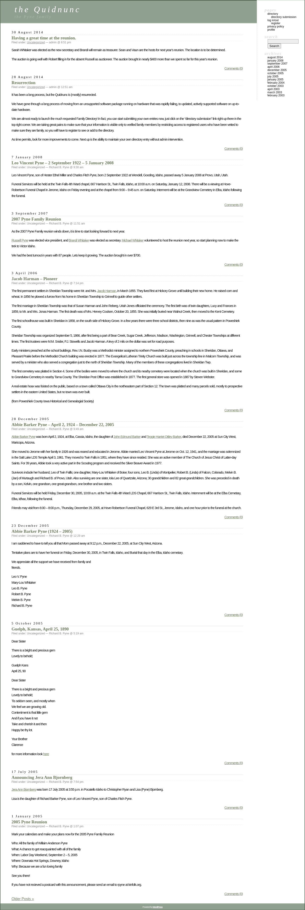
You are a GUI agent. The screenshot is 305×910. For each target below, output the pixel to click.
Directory (272, 13)
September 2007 (277, 63)
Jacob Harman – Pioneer (34, 278)
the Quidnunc (48, 9)
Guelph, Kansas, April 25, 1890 (40, 629)
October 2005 (275, 73)
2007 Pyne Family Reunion (36, 219)
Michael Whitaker (132, 240)
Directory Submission (283, 17)
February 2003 (275, 95)
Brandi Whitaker (79, 240)
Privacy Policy (275, 26)
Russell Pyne (20, 240)
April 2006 (273, 66)
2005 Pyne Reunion (29, 821)
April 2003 (273, 89)
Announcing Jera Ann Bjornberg (42, 777)
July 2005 (272, 76)
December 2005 (277, 70)
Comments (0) (233, 68)
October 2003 (275, 86)
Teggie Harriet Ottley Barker (164, 437)
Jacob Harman (106, 291)
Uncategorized (36, 42)
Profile (271, 29)
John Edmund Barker (127, 437)
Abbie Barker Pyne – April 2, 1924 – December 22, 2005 (63, 424)
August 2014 (275, 57)
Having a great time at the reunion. (44, 37)
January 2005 (275, 79)
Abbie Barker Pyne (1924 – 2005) (42, 531)
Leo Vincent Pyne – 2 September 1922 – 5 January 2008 (63, 162)
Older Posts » (23, 899)
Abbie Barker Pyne (23, 437)
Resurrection (24, 82)
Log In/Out (273, 20)
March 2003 (274, 92)
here (46, 754)
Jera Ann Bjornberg (24, 789)
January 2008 (275, 60)
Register (275, 23)
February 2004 (275, 82)
